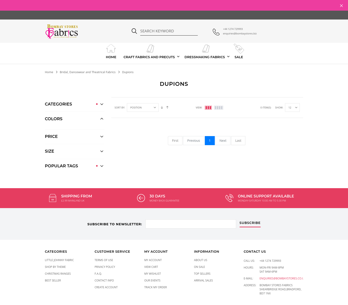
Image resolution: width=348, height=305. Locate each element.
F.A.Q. (98, 274)
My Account (153, 260)
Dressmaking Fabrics (204, 51)
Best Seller (53, 280)
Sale (238, 51)
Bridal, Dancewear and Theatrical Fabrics (88, 72)
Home (111, 51)
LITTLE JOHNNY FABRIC (59, 260)
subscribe (250, 223)
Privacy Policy (104, 267)
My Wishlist (152, 274)
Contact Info (104, 280)
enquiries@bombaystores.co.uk (283, 278)
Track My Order (155, 287)
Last (238, 140)
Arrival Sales (203, 280)
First (175, 140)
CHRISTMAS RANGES (58, 274)
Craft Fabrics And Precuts (149, 51)
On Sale (199, 267)
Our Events (152, 280)
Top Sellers (202, 274)
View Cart (151, 267)
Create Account (106, 287)
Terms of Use (103, 260)
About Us (200, 260)
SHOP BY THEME (55, 267)
